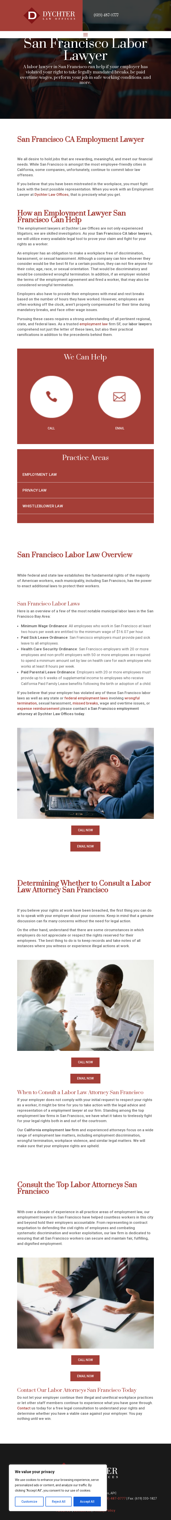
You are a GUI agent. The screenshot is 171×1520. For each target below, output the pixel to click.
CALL (51, 428)
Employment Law (39, 474)
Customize (29, 1501)
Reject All (58, 1501)
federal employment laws (86, 698)
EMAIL (119, 428)
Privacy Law (35, 490)
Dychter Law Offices (52, 194)
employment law (93, 324)
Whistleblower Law (42, 506)
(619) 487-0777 (106, 15)
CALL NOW (85, 830)
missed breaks (85, 703)
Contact (24, 1408)
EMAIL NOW (85, 846)
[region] (58, 1487)
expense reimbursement (38, 708)
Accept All (87, 1501)
